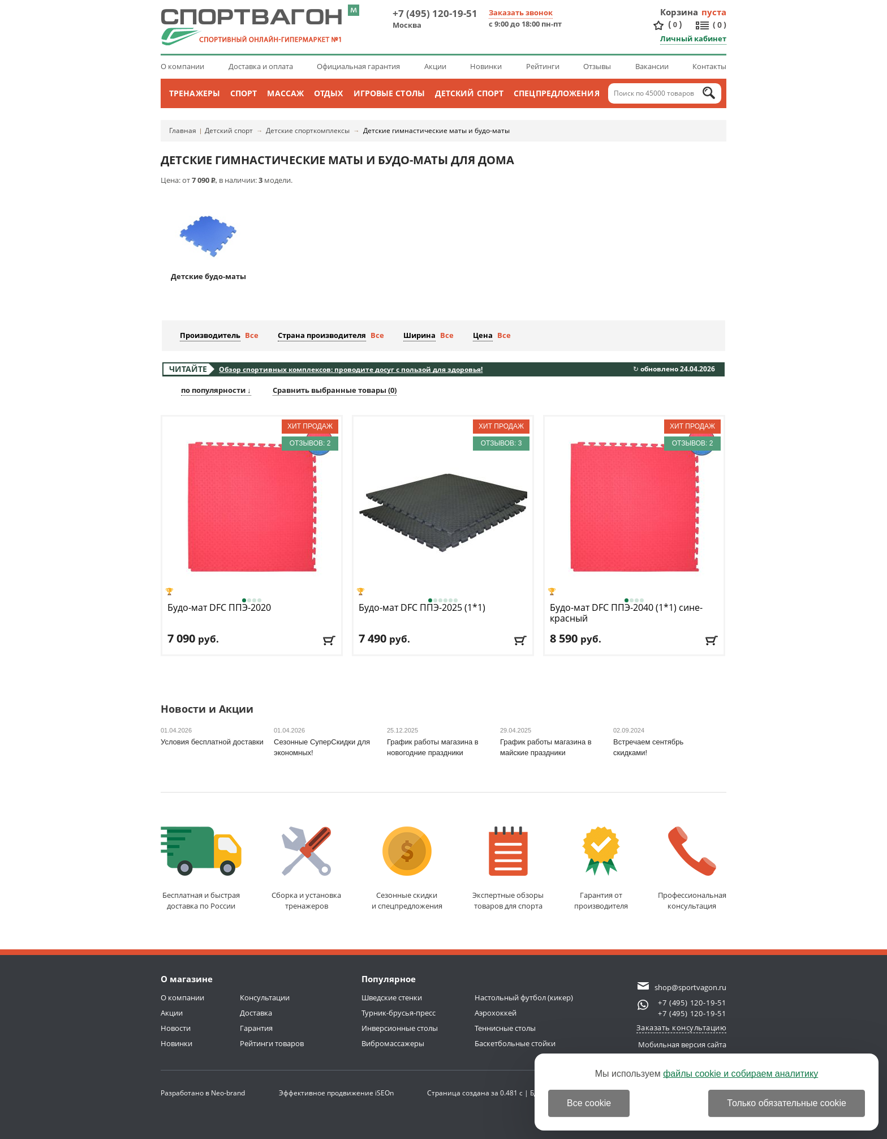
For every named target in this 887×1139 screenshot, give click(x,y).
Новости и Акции (207, 710)
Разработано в (203, 1093)
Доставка (256, 1013)
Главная (182, 130)
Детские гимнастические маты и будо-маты (436, 130)
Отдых (328, 93)
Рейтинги (542, 66)
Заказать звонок (521, 12)
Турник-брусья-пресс (398, 1013)
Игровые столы (389, 93)
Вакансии (652, 66)
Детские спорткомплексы (308, 130)
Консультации (265, 997)
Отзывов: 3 (501, 443)
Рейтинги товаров (272, 1043)
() (675, 24)
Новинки (486, 66)
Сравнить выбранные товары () (335, 390)
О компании (182, 66)
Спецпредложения (557, 93)
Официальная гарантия (358, 66)
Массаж (285, 93)
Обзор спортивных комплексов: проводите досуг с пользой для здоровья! (351, 369)
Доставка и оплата (261, 66)
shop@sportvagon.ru (690, 987)
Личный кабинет (693, 38)
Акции (435, 66)
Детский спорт (469, 93)
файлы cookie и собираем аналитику (740, 1073)
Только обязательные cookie (786, 1103)
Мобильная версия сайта (682, 1044)
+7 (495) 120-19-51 (435, 13)
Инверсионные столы (399, 1028)
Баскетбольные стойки (515, 1043)
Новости (176, 1028)
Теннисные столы (505, 1028)
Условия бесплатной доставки (212, 742)
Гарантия (256, 1028)
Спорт (243, 93)
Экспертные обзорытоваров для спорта (508, 869)
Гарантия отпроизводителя (601, 869)
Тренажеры (194, 93)
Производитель (210, 335)
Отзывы (597, 66)
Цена (483, 335)
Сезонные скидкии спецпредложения (407, 869)
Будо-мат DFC (219, 607)
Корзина (679, 12)
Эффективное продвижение (336, 1093)
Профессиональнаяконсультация (692, 869)
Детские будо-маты (208, 241)
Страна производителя (322, 335)
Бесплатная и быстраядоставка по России (201, 869)
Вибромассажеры (392, 1043)
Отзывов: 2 (310, 443)
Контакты (709, 66)
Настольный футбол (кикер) (524, 997)
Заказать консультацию (681, 1027)
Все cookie (589, 1103)
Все (252, 335)
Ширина (419, 335)
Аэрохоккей (495, 1013)
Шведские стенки (391, 997)
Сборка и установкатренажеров (306, 869)
